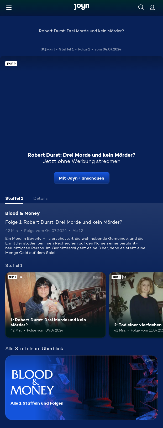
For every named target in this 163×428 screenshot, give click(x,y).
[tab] (14, 199)
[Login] (152, 7)
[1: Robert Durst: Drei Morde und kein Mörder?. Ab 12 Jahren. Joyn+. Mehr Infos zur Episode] (55, 305)
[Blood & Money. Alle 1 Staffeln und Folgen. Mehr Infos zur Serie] (81, 387)
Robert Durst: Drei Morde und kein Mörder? (81, 30)
